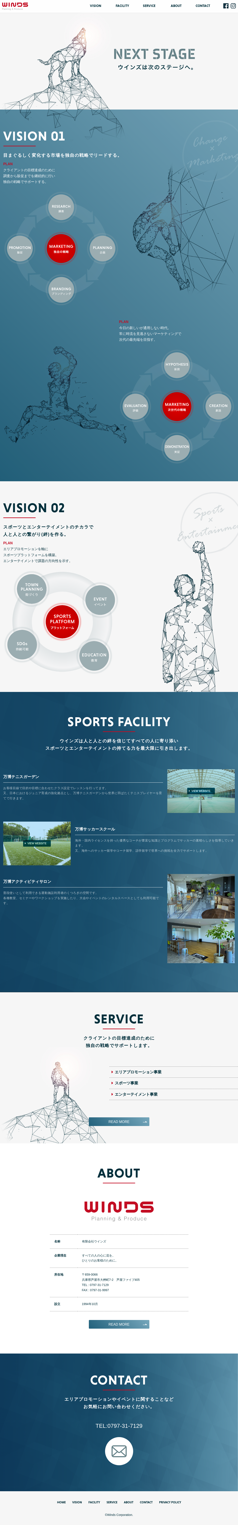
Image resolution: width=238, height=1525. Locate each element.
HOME (61, 1502)
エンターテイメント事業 (136, 1094)
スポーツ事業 (126, 1083)
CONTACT (203, 6)
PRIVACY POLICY (170, 1502)
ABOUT (176, 6)
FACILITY (122, 6)
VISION (95, 6)
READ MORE (119, 1122)
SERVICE (149, 6)
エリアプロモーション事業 (138, 1072)
